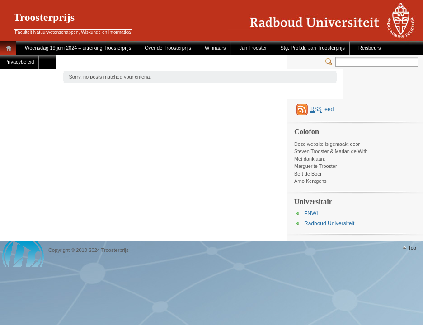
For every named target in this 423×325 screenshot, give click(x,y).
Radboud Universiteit (329, 223)
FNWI (311, 213)
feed (322, 109)
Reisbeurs (369, 48)
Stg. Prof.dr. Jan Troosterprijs (313, 48)
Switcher (330, 61)
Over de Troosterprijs (168, 48)
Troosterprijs (44, 17)
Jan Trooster (253, 48)
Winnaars (215, 48)
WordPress (23, 254)
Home (10, 48)
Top (412, 248)
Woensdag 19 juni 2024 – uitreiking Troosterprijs (78, 48)
